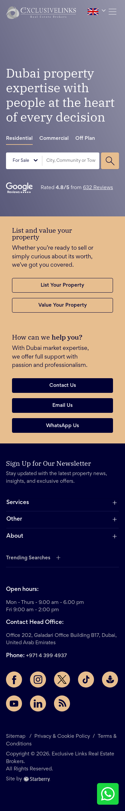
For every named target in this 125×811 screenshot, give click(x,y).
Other (14, 519)
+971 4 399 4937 (46, 656)
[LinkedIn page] (38, 703)
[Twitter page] (62, 679)
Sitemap (16, 736)
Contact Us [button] (62, 385)
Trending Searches (28, 558)
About (14, 536)
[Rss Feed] (62, 703)
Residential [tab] (19, 138)
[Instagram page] (38, 679)
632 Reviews (98, 187)
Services (17, 502)
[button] (41, 12)
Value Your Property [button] (62, 305)
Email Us (62, 405)
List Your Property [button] (62, 285)
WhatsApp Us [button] (62, 425)
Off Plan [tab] (85, 138)
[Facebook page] (14, 679)
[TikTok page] (86, 679)
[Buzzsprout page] (110, 679)
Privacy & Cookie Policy (62, 736)
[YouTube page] (14, 703)
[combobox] (71, 161)
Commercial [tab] (54, 138)
